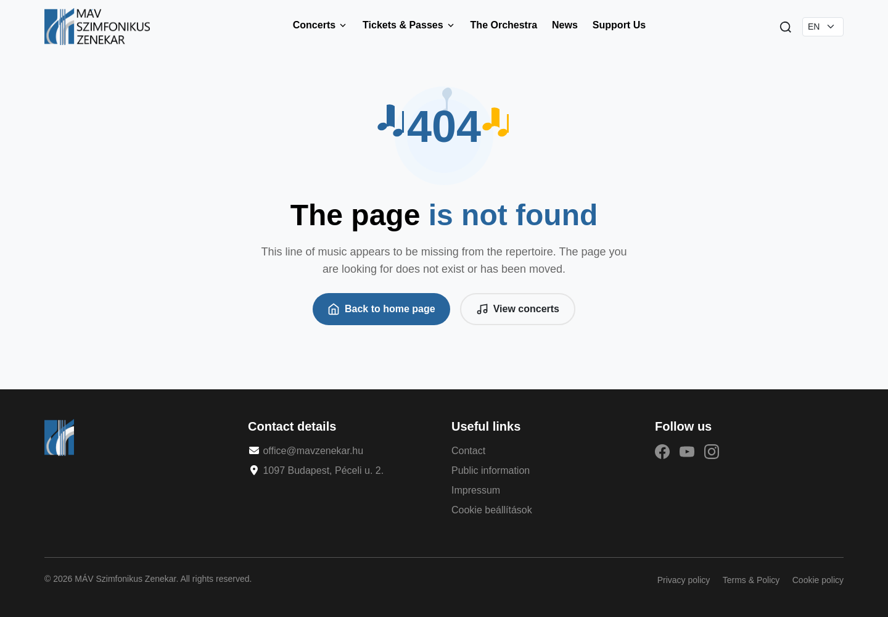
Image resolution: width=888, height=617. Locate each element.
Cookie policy (818, 580)
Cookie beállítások (491, 510)
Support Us (619, 25)
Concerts (320, 25)
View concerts (517, 309)
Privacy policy (683, 580)
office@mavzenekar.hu (313, 450)
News (565, 25)
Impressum (475, 490)
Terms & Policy (751, 580)
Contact (468, 450)
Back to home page (381, 309)
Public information (490, 470)
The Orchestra (504, 25)
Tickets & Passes (409, 25)
